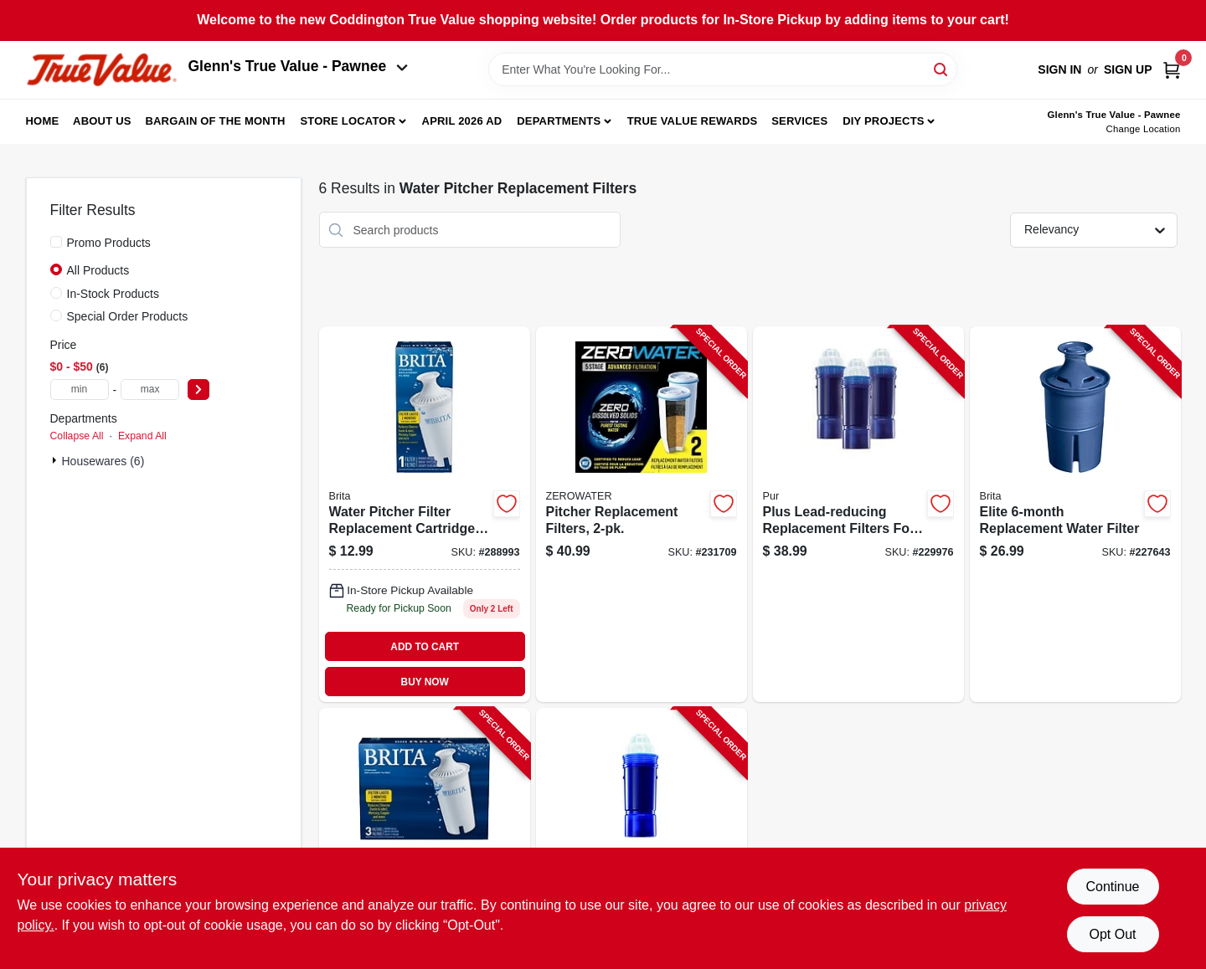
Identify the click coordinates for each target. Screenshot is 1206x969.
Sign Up (1128, 69)
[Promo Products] (56, 242)
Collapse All (77, 436)
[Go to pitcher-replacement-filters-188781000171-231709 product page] (641, 514)
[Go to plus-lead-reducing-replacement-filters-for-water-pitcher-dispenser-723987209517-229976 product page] (858, 514)
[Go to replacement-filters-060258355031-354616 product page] (424, 835)
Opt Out (1112, 934)
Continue (1112, 886)
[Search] (942, 68)
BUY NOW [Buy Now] (425, 682)
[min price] (79, 389)
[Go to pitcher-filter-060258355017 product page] (424, 514)
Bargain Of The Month (215, 121)
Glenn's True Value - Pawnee (298, 66)
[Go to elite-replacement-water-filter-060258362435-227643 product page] (1075, 514)
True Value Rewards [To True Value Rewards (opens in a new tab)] (692, 121)
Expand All (142, 436)
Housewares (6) (103, 461)
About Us (102, 121)
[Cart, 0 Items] (1171, 70)
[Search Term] (722, 69)
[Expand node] (56, 460)
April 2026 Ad (462, 121)
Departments (558, 121)
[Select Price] (198, 389)
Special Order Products (127, 316)
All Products (98, 270)
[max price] (150, 389)
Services (799, 121)
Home (42, 121)
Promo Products (109, 242)
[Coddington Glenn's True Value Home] (101, 70)
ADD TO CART (424, 647)
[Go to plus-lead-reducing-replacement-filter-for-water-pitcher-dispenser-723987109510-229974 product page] (641, 835)
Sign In (1059, 69)
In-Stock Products (113, 294)
